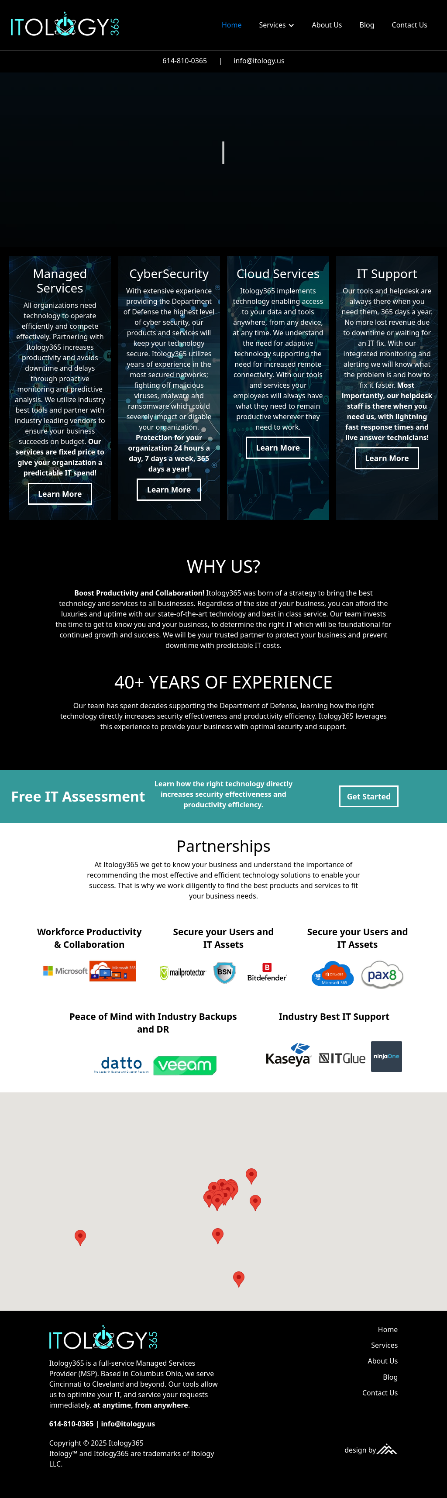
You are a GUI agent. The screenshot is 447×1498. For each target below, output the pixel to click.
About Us (327, 25)
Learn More (60, 494)
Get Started (369, 796)
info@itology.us (259, 60)
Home (232, 25)
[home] (65, 23)
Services (384, 1345)
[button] (277, 25)
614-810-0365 (184, 60)
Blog (367, 25)
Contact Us (409, 25)
